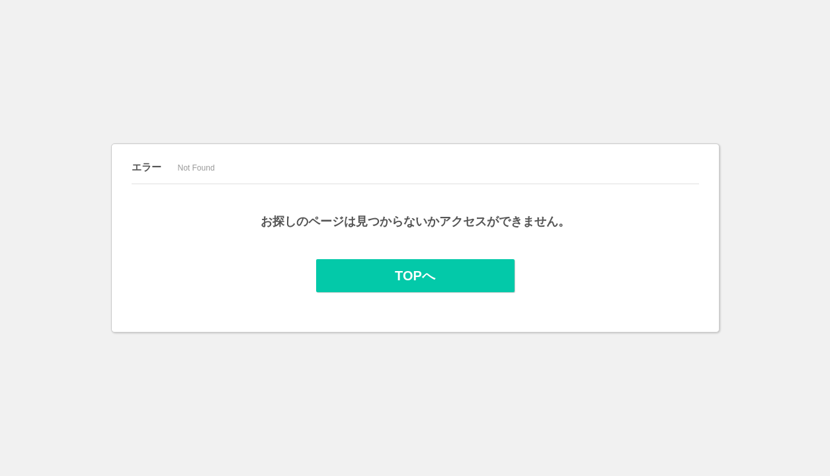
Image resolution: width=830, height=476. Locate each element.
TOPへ (415, 275)
